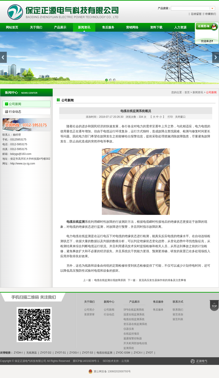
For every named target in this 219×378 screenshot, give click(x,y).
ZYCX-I (138, 352)
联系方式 (178, 301)
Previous (3, 57)
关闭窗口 (180, 116)
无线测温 (31, 352)
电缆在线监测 (104, 352)
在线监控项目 (131, 333)
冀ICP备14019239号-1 (86, 360)
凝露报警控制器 (132, 338)
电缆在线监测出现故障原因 (110, 280)
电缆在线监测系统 (133, 319)
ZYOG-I (74, 352)
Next (215, 57)
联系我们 (178, 309)
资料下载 (156, 27)
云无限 (125, 360)
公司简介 (89, 309)
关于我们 (36, 27)
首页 (187, 92)
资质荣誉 (89, 314)
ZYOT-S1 (60, 352)
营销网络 (132, 27)
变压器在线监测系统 (135, 324)
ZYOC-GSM (123, 352)
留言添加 (178, 314)
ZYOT (149, 352)
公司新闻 (15, 104)
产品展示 (60, 27)
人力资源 (180, 27)
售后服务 (108, 27)
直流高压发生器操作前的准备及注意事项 (162, 280)
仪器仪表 (128, 328)
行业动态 (15, 111)
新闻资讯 (84, 27)
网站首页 (12, 27)
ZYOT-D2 (45, 352)
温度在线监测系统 (133, 314)
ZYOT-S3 (87, 352)
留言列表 (178, 319)
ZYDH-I (18, 352)
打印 (170, 116)
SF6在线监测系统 (133, 309)
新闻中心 (109, 301)
